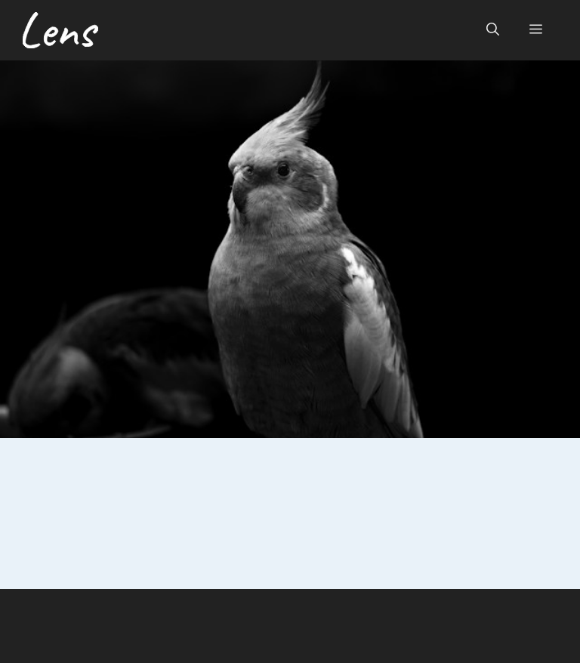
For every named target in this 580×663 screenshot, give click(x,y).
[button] (492, 30)
